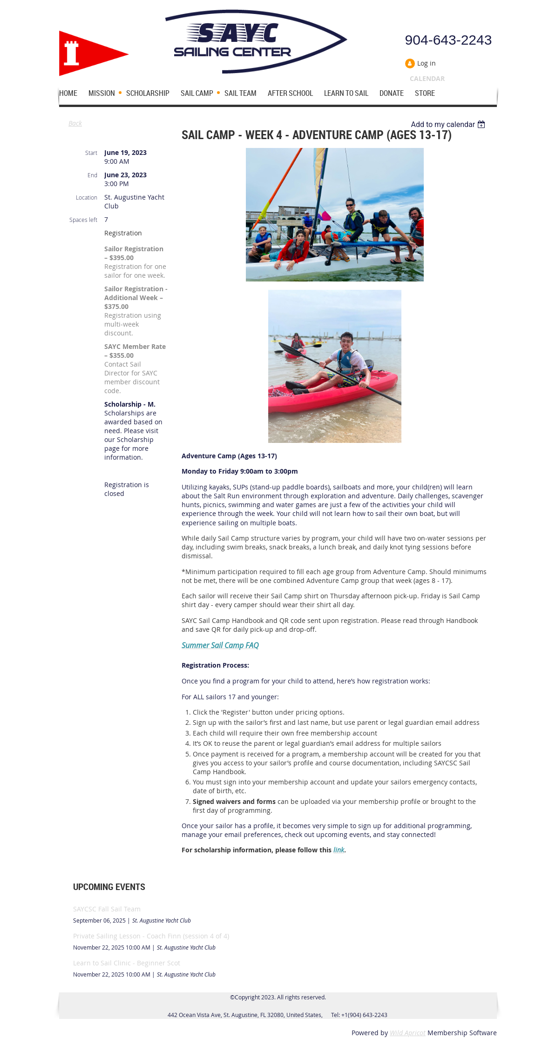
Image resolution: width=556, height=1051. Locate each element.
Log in (426, 63)
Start (91, 152)
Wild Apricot (408, 1032)
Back (75, 123)
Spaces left (83, 219)
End (92, 175)
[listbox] (449, 124)
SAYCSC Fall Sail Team (107, 908)
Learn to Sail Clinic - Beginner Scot (126, 962)
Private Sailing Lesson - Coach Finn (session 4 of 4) (151, 935)
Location (86, 197)
